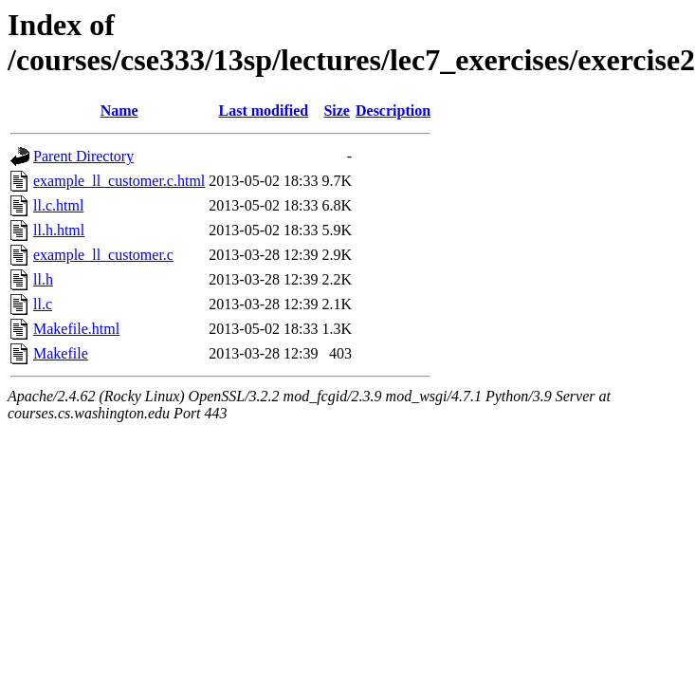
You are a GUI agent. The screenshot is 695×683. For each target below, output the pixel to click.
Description (393, 110)
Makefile (60, 353)
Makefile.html (76, 329)
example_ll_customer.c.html (119, 181)
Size (336, 110)
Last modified (264, 110)
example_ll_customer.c (103, 255)
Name (119, 110)
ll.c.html (58, 205)
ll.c (42, 304)
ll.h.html (58, 230)
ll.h (43, 279)
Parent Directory (83, 156)
